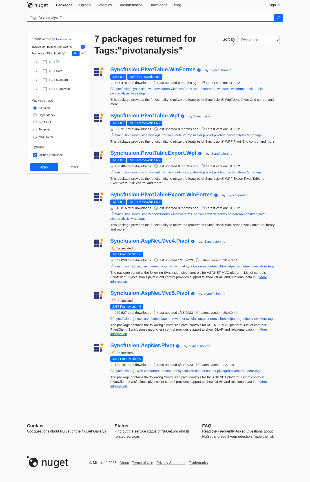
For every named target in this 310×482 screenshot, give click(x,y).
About (124, 463)
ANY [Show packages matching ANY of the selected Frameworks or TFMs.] (83, 53)
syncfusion (123, 89)
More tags (138, 93)
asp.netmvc (170, 266)
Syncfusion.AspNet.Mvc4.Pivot (149, 240)
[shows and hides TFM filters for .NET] (36, 62)
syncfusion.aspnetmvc (202, 266)
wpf (157, 135)
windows (223, 89)
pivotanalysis (120, 93)
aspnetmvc (152, 266)
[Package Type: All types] (41, 108)
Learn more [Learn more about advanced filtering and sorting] (63, 39)
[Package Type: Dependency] (44, 115)
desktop (251, 89)
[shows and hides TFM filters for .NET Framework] (36, 89)
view (255, 266)
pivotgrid (223, 371)
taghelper (244, 266)
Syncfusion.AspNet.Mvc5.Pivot (149, 293)
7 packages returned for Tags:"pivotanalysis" (145, 44)
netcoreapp (207, 89)
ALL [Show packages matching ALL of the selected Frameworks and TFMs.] (75, 53)
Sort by (228, 39)
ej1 (133, 266)
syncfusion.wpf (142, 135)
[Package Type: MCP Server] (43, 136)
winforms (238, 89)
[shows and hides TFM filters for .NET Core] (36, 71)
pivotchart (238, 371)
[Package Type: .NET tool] (42, 122)
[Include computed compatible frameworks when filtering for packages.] (82, 46)
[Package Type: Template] (41, 129)
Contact (35, 425)
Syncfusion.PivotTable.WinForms (152, 69)
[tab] (64, 5)
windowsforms (181, 89)
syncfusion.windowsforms (150, 89)
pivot (262, 89)
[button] (54, 39)
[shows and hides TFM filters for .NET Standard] (36, 80)
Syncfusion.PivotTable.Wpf (144, 115)
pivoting (220, 135)
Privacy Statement (171, 463)
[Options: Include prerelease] (47, 155)
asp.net (171, 371)
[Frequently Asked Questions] (206, 425)
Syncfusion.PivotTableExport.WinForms (161, 194)
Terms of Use (142, 463)
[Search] (278, 18)
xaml (171, 135)
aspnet (211, 371)
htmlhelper (228, 266)
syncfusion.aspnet (191, 371)
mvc (140, 266)
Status (121, 425)
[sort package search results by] (258, 40)
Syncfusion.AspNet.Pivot (142, 345)
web (140, 371)
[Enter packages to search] (150, 18)
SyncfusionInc (220, 70)
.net (196, 89)
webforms (151, 371)
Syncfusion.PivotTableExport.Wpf (153, 152)
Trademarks (198, 463)
